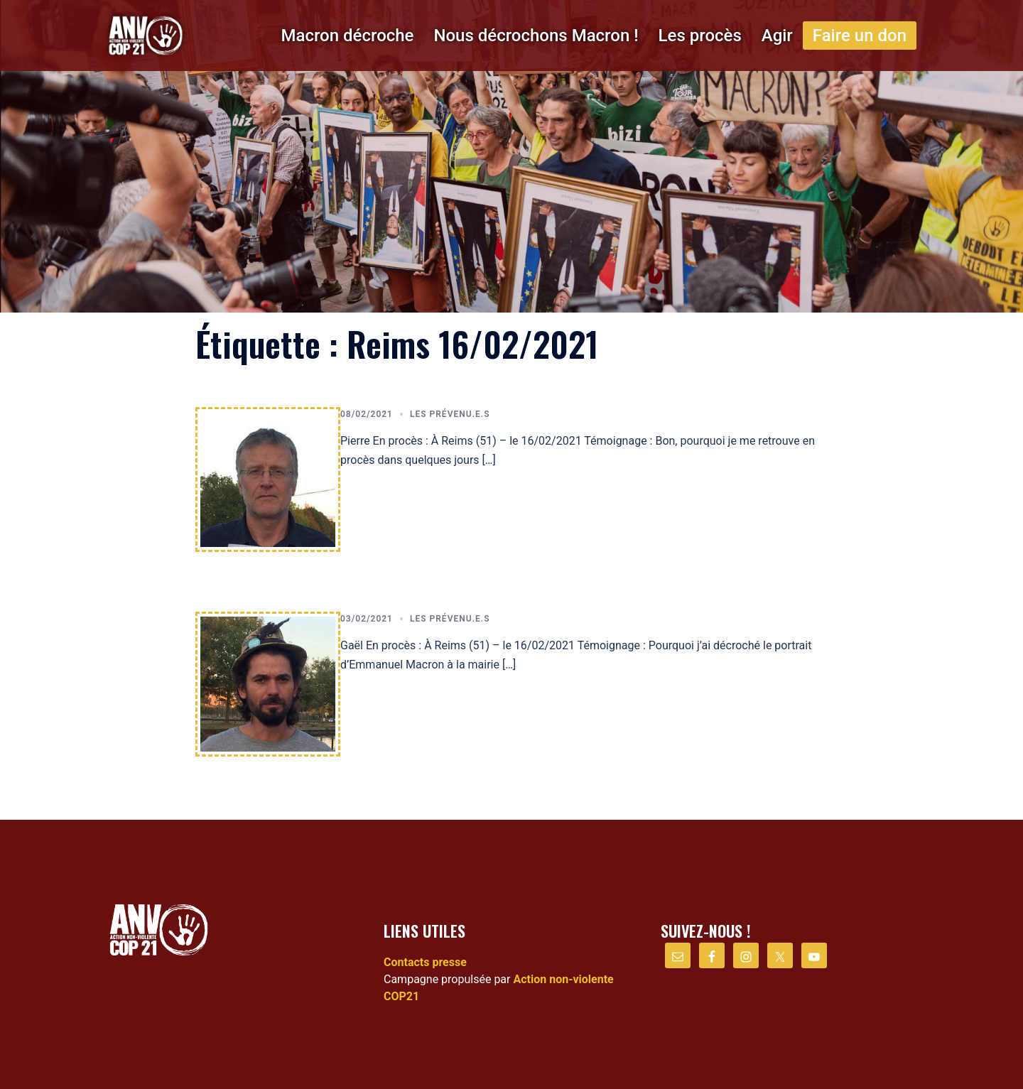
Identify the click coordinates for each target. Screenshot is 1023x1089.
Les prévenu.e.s (450, 414)
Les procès (700, 35)
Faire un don (859, 35)
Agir (777, 35)
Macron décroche (347, 35)
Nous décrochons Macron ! (535, 35)
